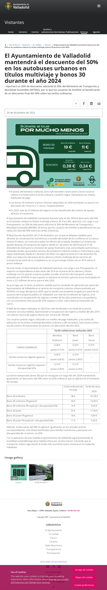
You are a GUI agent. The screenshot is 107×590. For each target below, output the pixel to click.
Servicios (23, 32)
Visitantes (14, 22)
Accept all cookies (84, 569)
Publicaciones (72, 32)
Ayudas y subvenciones (47, 30)
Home (11, 32)
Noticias (84, 32)
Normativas (59, 32)
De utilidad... (37, 45)
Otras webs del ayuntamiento (53, 561)
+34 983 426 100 (73, 510)
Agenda (96, 32)
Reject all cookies (84, 577)
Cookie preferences (84, 585)
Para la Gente (14, 45)
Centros (35, 32)
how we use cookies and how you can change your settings (40, 581)
